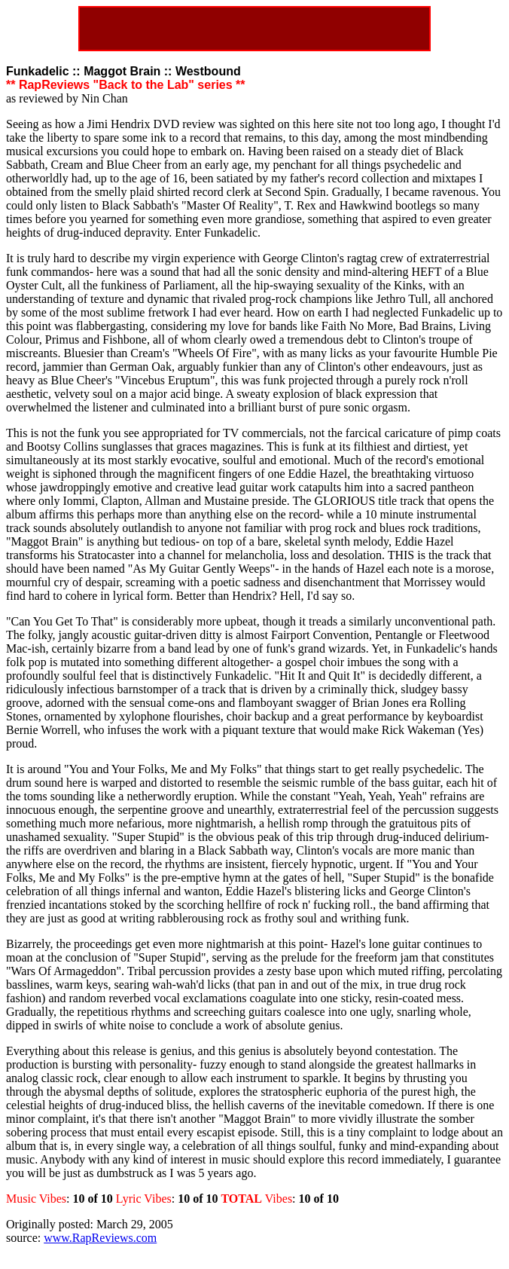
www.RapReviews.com (100, 1237)
